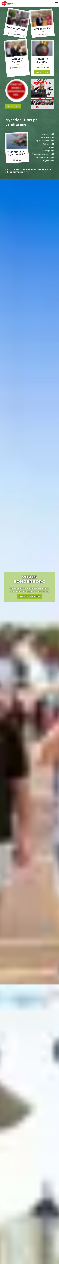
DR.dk (51, 147)
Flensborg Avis (48, 151)
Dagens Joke (48, 161)
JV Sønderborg (48, 134)
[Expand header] (56, 3)
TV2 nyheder (48, 144)
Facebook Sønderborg (45, 157)
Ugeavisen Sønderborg (45, 141)
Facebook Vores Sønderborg (43, 154)
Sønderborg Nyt (47, 137)
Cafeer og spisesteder (30, 596)
